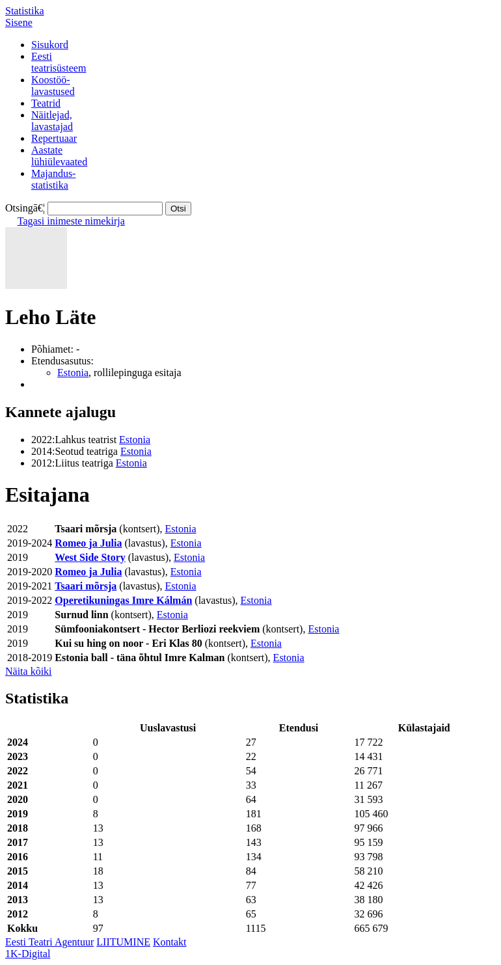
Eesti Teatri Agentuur (49, 941)
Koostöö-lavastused (53, 85)
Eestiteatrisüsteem (58, 62)
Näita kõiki (28, 671)
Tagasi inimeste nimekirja (71, 220)
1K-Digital (27, 953)
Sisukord (49, 44)
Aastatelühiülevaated (59, 155)
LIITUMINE (123, 941)
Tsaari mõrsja (85, 585)
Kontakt (170, 941)
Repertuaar (54, 138)
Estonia (72, 372)
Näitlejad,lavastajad (52, 120)
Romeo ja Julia (88, 543)
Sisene (19, 22)
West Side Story (90, 557)
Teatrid (46, 103)
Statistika (24, 10)
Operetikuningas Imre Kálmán (123, 600)
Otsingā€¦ (25, 207)
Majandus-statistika (53, 179)
